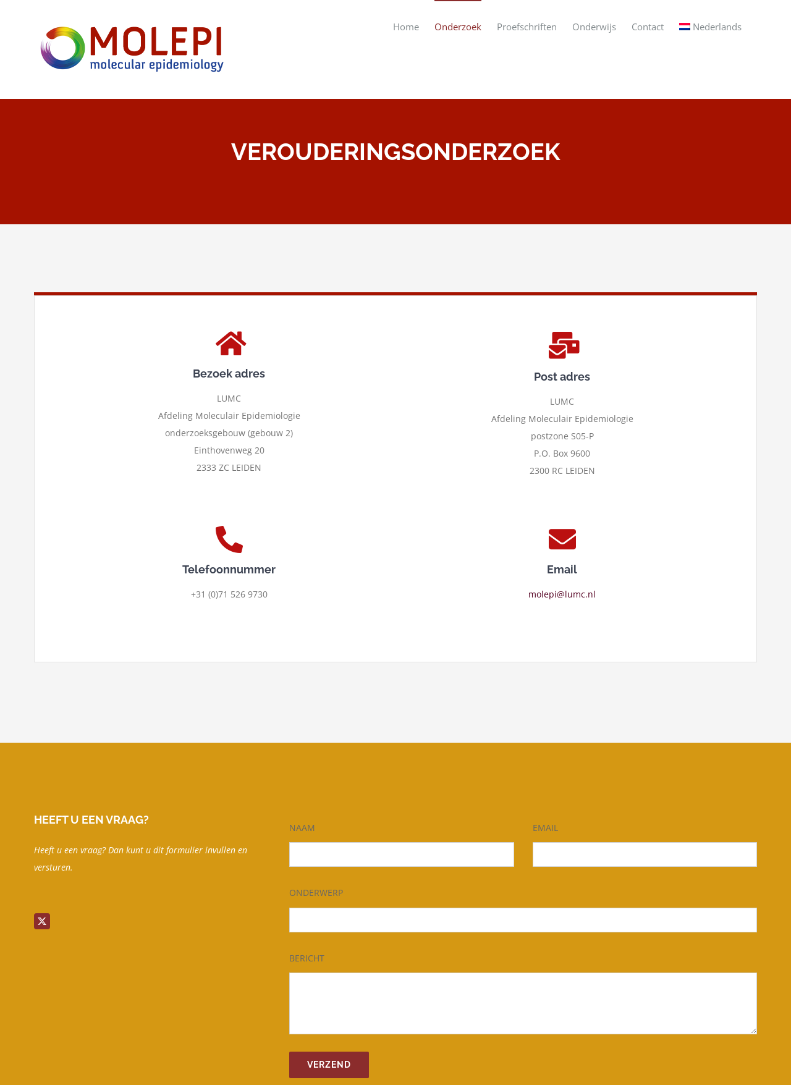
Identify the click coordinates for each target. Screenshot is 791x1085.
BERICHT (306, 958)
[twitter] (42, 921)
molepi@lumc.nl (562, 594)
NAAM (302, 828)
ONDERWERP (316, 892)
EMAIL (545, 828)
